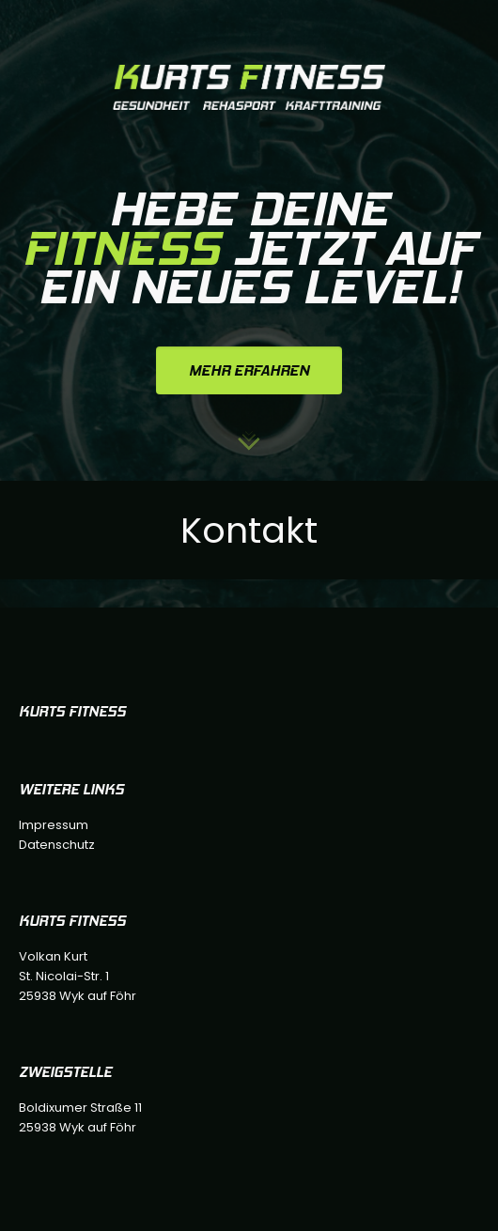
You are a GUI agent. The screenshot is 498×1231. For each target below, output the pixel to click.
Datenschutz (57, 845)
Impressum (53, 825)
